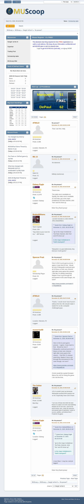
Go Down (34, 117)
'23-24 (18, 88)
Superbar (10, 46)
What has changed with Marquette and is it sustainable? (15, 168)
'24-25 (13, 88)
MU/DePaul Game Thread (16, 146)
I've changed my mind (15, 137)
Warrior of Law (12, 149)
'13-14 (24, 95)
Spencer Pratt (38, 257)
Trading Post (11, 51)
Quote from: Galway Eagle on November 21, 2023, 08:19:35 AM (63, 436)
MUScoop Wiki (12, 61)
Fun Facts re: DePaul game (17, 156)
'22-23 (24, 88)
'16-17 (24, 93)
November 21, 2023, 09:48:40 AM (61, 387)
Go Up (33, 475)
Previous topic (65, 478)
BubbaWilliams (39, 214)
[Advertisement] (54, 67)
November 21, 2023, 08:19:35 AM (61, 186)
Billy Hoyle (21, 170)
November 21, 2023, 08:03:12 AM (61, 125)
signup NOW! (67, 48)
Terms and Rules (69, 499)
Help (62, 499)
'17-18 (18, 93)
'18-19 (13, 93)
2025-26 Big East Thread (16, 178)
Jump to (49, 486)
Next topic (74, 478)
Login (38, 48)
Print (75, 117)
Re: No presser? (57, 157)
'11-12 (18, 97)
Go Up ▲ (77, 499)
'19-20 (24, 91)
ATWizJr (36, 123)
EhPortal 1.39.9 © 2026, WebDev (13, 499)
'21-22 (13, 91)
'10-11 (24, 97)
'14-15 (18, 95)
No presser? (55, 123)
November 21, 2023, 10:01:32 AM (61, 422)
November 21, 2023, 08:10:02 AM (61, 159)
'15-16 (13, 95)
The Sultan (37, 385)
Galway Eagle (38, 184)
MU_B (35, 157)
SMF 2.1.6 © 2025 (9, 500)
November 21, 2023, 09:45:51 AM (61, 332)
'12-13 (13, 97)
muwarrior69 (38, 330)
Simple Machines (19, 500)
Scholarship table (73, 21)
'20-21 (18, 91)
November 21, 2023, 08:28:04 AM (61, 259)
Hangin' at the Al (12, 42)
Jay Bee (10, 158)
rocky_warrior (12, 139)
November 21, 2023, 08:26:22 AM (61, 216)
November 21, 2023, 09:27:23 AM (61, 298)
